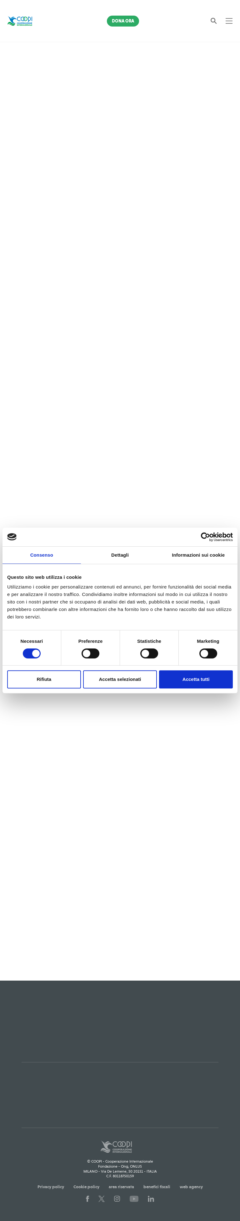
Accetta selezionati (120, 679)
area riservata (121, 1186)
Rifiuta (44, 679)
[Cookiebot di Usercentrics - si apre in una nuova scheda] (205, 537)
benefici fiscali (156, 1186)
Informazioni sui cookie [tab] (198, 555)
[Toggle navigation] (229, 21)
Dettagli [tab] (120, 555)
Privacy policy (51, 1186)
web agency (191, 1186)
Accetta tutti (196, 679)
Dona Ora (123, 20)
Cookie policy (86, 1186)
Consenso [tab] (41, 555)
